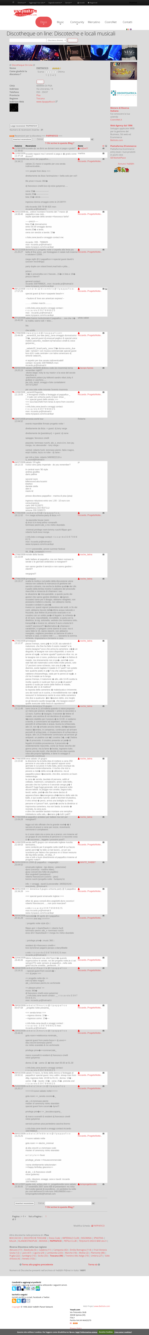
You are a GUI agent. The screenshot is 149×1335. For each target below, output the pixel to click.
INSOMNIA (86, 1238)
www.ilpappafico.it (45, 101)
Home (133, 2)
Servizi (68, 2)
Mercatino (94, 22)
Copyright (16, 1307)
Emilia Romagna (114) (81, 1249)
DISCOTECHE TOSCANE (35, 1238)
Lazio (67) (27, 1252)
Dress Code (54, 1238)
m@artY (83, 148)
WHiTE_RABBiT (87, 862)
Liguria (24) (39, 1252)
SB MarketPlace (118, 157)
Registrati (92, 2)
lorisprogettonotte (87, 1184)
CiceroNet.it (116, 119)
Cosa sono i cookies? (123, 1332)
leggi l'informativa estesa (86, 1332)
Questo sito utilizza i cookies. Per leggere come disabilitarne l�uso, (46, 1332)
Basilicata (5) (30, 1249)
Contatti (127, 22)
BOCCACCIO (15, 1238)
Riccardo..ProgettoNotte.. (90, 160)
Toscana (40, 98)
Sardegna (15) (29, 1255)
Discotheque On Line (22, 65)
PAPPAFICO (52, 135)
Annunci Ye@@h (126, 163)
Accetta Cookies (106, 1332)
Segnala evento (55, 2)
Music (60, 22)
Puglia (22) (15, 1255)
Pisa (38, 95)
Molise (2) (84, 1252)
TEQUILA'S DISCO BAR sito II (93, 1240)
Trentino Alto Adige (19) (77, 1255)
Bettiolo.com (116, 140)
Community (77, 22)
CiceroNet (111, 22)
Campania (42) (61, 1249)
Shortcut (22, 2)
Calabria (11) (45, 1249)
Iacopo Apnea (85, 368)
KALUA (12, 1240)
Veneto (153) (28, 1258)
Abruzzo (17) (16, 1249)
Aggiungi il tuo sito (37, 2)
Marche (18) (71, 1252)
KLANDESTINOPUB (27, 1240)
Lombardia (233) (55, 1252)
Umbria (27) (97, 1255)
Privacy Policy (75, 1328)
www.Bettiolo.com (102, 1306)
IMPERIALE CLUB (70, 1238)
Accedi (81, 2)
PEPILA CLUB (70, 1240)
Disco (43, 22)
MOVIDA (43, 1240)
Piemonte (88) (98, 1252)
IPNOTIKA (98, 1238)
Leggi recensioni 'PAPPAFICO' (24, 126)
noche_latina (85, 554)
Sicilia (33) (43, 1255)
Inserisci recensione (22, 139)
